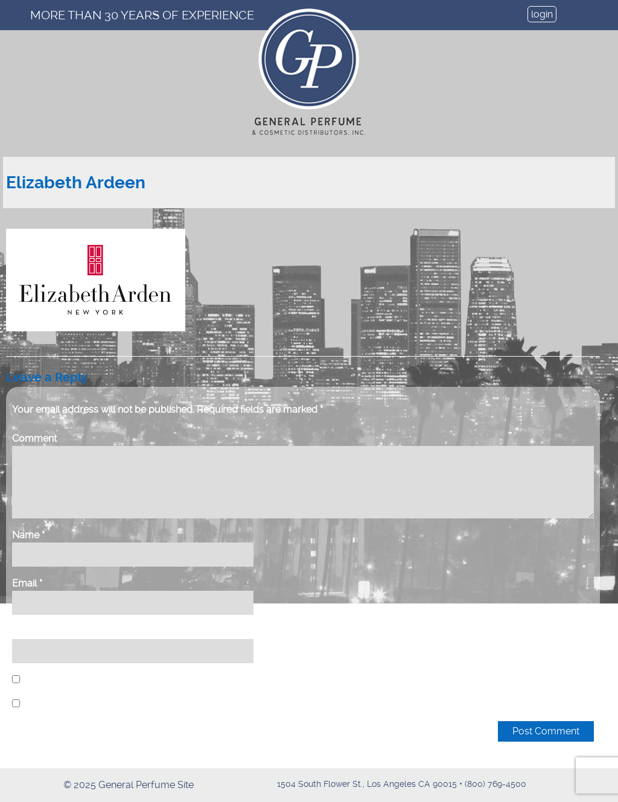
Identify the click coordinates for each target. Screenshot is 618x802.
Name (28, 535)
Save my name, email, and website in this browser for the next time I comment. (193, 680)
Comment (34, 438)
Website (30, 631)
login (542, 14)
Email (27, 583)
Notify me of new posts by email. (95, 704)
